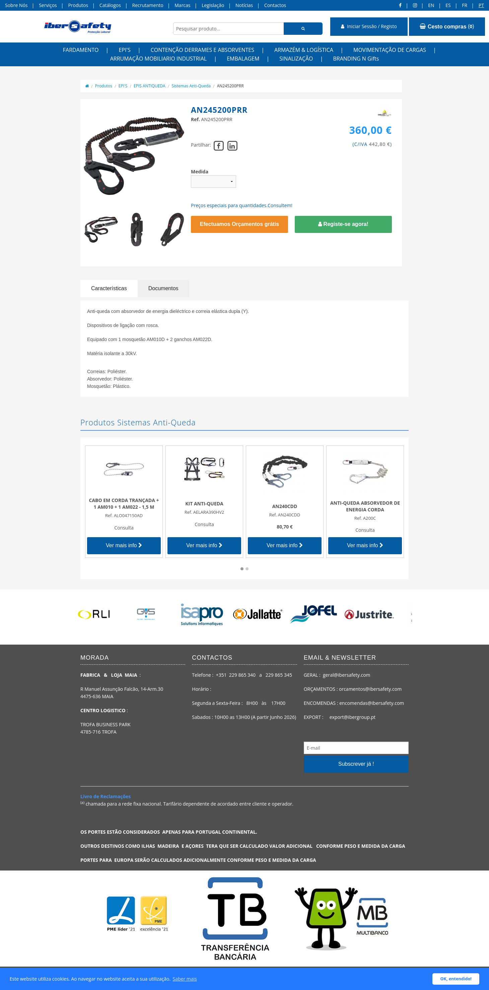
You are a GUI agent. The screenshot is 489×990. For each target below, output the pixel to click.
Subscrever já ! (356, 764)
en (431, 5)
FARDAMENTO (81, 50)
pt (481, 5)
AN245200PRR (230, 86)
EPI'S (124, 50)
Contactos (275, 5)
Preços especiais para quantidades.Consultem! (241, 205)
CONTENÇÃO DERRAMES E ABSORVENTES (202, 50)
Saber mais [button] (185, 979)
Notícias (244, 5)
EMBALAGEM (243, 58)
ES (447, 5)
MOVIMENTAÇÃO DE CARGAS (389, 50)
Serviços (48, 5)
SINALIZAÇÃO (296, 58)
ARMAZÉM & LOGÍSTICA (303, 50)
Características (109, 288)
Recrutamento (147, 5)
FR (464, 5)
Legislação (213, 5)
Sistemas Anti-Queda (191, 86)
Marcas (182, 5)
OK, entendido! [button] (456, 979)
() (447, 26)
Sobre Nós (16, 5)
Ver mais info (124, 545)
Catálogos (110, 5)
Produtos (78, 5)
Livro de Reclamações (105, 796)
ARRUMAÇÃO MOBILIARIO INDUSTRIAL (158, 58)
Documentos (163, 288)
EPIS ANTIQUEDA (149, 86)
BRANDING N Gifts (356, 58)
